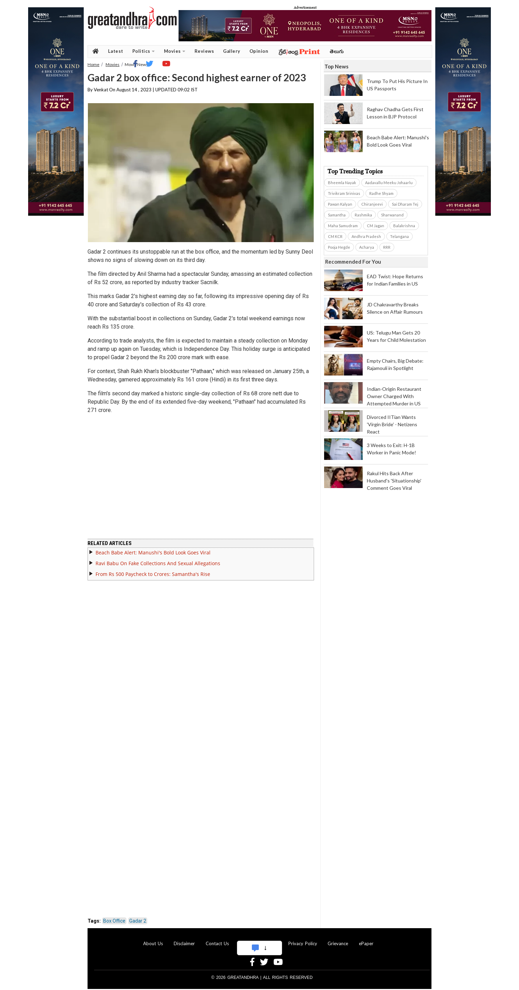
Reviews (204, 51)
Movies (175, 51)
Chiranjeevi (372, 204)
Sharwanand (392, 215)
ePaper (366, 939)
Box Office (114, 916)
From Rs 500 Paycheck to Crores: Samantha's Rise (153, 570)
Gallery (231, 51)
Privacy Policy (302, 939)
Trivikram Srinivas (344, 193)
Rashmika (363, 215)
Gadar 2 (137, 916)
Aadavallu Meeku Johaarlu (389, 182)
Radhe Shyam (381, 193)
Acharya (366, 247)
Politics (143, 51)
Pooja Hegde (339, 247)
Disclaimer (184, 939)
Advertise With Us (258, 939)
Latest (115, 51)
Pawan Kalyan (340, 204)
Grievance (338, 939)
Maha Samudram (343, 225)
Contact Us (217, 939)
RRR (386, 247)
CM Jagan (375, 225)
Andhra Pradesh (366, 236)
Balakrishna (404, 225)
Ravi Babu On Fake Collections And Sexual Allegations (158, 559)
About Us (153, 939)
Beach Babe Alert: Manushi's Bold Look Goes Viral (153, 548)
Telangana (399, 236)
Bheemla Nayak (342, 182)
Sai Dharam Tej (405, 204)
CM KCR (335, 236)
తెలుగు (337, 51)
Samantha (337, 215)
